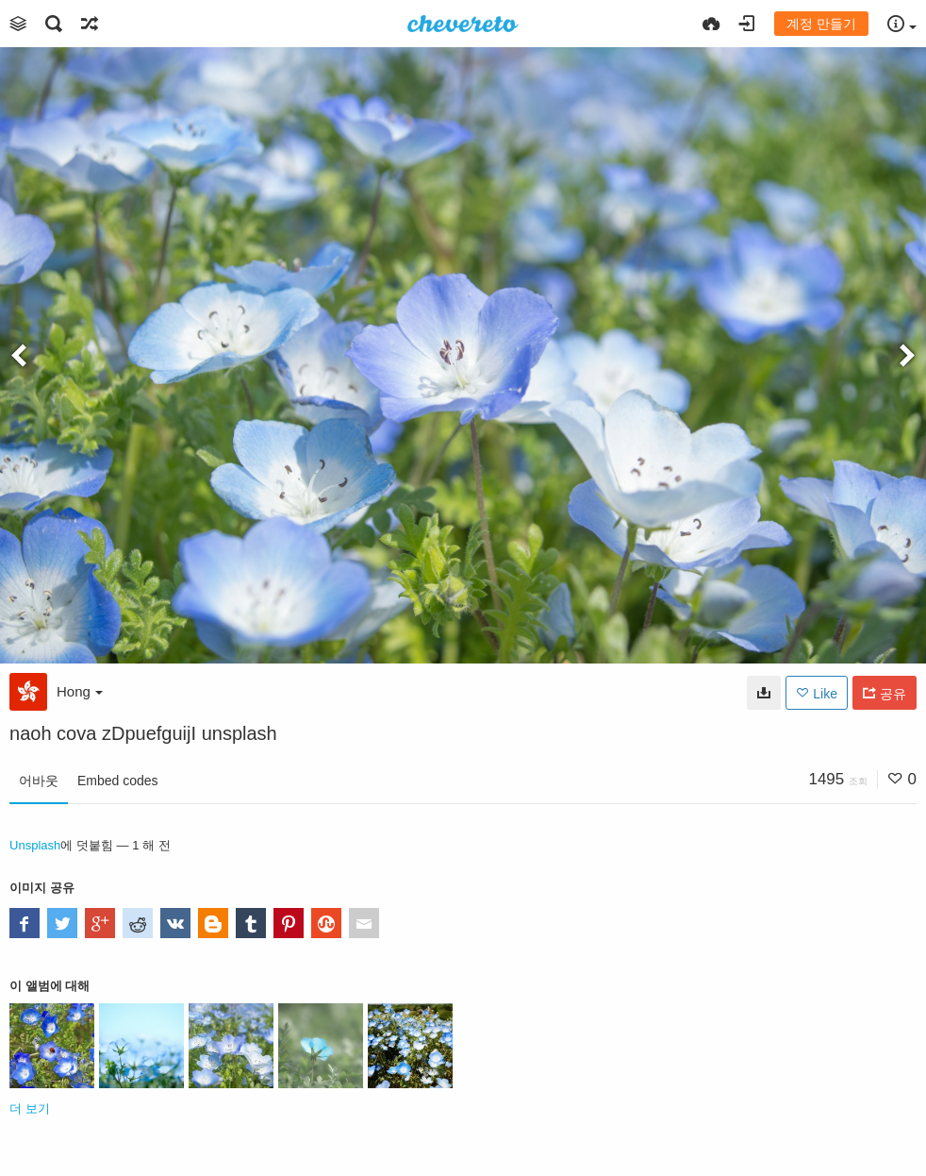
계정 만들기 (821, 23)
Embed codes (117, 780)
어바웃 (38, 780)
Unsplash (34, 845)
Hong (80, 691)
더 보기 (29, 1108)
